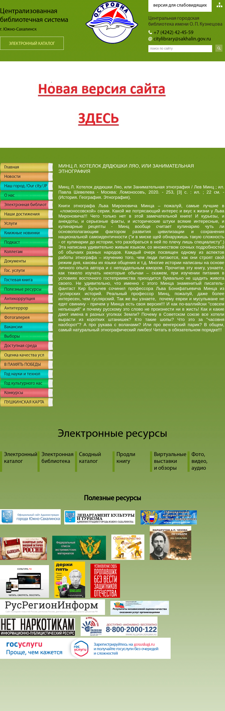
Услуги (10, 224)
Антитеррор (16, 308)
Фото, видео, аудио (199, 461)
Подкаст (12, 242)
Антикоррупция (19, 299)
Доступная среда (20, 346)
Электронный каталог (32, 44)
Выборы (12, 336)
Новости (12, 177)
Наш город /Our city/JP (25, 186)
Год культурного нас (23, 383)
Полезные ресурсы (22, 289)
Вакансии (13, 327)
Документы (15, 261)
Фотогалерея (17, 318)
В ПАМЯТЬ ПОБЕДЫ (22, 365)
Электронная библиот (25, 205)
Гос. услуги (14, 271)
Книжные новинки (22, 233)
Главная (11, 167)
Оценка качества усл (24, 355)
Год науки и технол (22, 374)
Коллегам (13, 252)
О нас (9, 195)
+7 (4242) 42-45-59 (173, 32)
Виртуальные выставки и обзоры (170, 461)
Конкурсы (13, 393)
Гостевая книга (18, 280)
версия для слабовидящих (180, 5)
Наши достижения (22, 214)
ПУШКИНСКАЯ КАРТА (24, 402)
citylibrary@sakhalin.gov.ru (182, 39)
